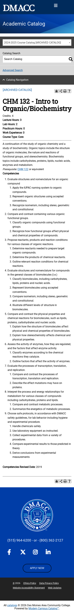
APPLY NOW (37, 568)
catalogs (12, 605)
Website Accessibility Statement (29, 587)
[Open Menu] (55, 5)
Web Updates (54, 587)
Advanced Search (13, 70)
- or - (35, 540)
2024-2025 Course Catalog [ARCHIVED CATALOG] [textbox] (32, 42)
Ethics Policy (29, 583)
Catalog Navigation (17, 79)
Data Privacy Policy (49, 583)
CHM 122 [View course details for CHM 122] (23, 169)
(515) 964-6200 (19, 540)
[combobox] (37, 42)
